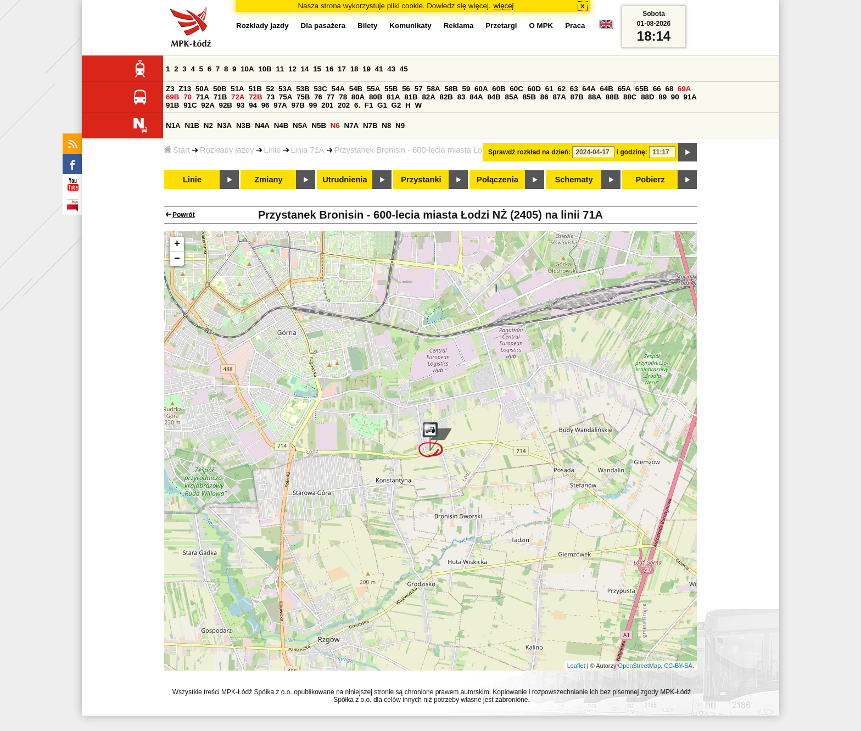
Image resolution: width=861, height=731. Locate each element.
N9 (400, 125)
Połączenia (497, 179)
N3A (224, 125)
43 (391, 69)
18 (354, 69)
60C (516, 89)
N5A (300, 125)
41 (379, 69)
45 (404, 69)
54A (338, 89)
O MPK (541, 25)
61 (549, 89)
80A (358, 97)
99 (313, 105)
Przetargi (501, 25)
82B (446, 97)
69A (684, 89)
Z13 (184, 89)
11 (280, 69)
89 (662, 97)
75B (303, 97)
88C (629, 97)
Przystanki (421, 179)
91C (190, 105)
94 (253, 105)
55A (373, 89)
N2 (208, 125)
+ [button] (177, 243)
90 (675, 97)
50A (202, 89)
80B (375, 97)
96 (265, 105)
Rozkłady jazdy (227, 150)
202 (344, 105)
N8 (386, 125)
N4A (262, 125)
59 (466, 89)
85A (511, 97)
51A (237, 89)
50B (219, 89)
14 (305, 69)
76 (318, 97)
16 (330, 69)
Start (177, 150)
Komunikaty (410, 25)
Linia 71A (308, 150)
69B (172, 97)
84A (476, 97)
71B (220, 97)
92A (207, 105)
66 (657, 89)
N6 (335, 125)
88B (612, 97)
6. (357, 105)
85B (529, 97)
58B (450, 89)
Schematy (573, 179)
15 (317, 69)
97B (297, 105)
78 (343, 97)
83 (461, 97)
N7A (351, 125)
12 (292, 69)
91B (172, 105)
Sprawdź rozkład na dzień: (529, 152)
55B (391, 89)
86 (544, 97)
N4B (281, 125)
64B (606, 89)
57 (419, 89)
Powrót (183, 215)
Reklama (459, 25)
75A (285, 97)
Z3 (170, 89)
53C (320, 89)
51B (254, 89)
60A (481, 89)
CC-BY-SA (678, 665)
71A (202, 97)
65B (641, 89)
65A (624, 89)
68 (669, 89)
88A (594, 97)
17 (342, 69)
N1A (173, 125)
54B (355, 89)
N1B (192, 125)
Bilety (367, 25)
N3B (243, 125)
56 (406, 89)
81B (410, 97)
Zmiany (268, 179)
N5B (318, 125)
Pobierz (650, 179)
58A (433, 89)
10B (264, 69)
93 (241, 105)
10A (247, 69)
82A (428, 97)
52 (270, 89)
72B (255, 97)
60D (534, 89)
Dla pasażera (323, 25)
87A (559, 97)
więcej (504, 6)
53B (302, 89)
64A (588, 89)
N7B (370, 125)
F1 (369, 105)
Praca (575, 25)
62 (561, 89)
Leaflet (576, 665)
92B (225, 105)
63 (574, 89)
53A (285, 89)
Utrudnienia (344, 179)
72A (237, 97)
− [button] (177, 258)
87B (577, 97)
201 (327, 105)
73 (270, 97)
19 (366, 69)
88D (647, 97)
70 (187, 97)
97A (280, 105)
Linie (272, 150)
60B (498, 89)
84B (493, 97)
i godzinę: (632, 152)
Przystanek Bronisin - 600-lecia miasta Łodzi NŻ (420, 150)
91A (689, 97)
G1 (382, 105)
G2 (396, 105)
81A (393, 97)
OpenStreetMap (639, 665)
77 (331, 97)
